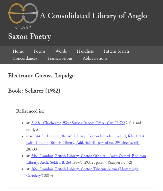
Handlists (85, 51)
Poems (39, 51)
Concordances (25, 58)
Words (61, 51)
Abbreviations (95, 58)
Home (18, 51)
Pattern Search (116, 51)
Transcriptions (60, 58)
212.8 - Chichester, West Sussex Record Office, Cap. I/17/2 (78, 123)
